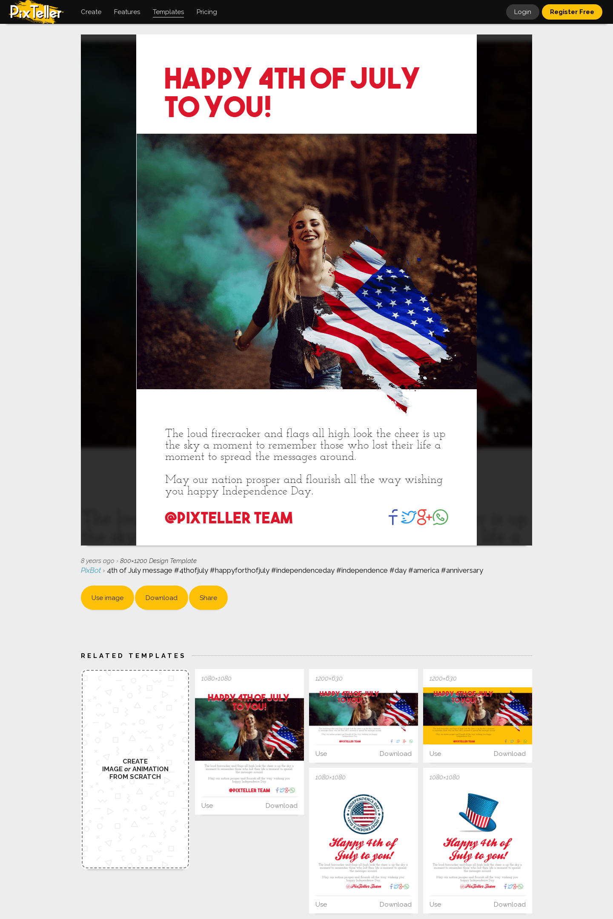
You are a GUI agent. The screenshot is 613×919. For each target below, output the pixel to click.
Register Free (572, 12)
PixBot (92, 570)
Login (522, 12)
